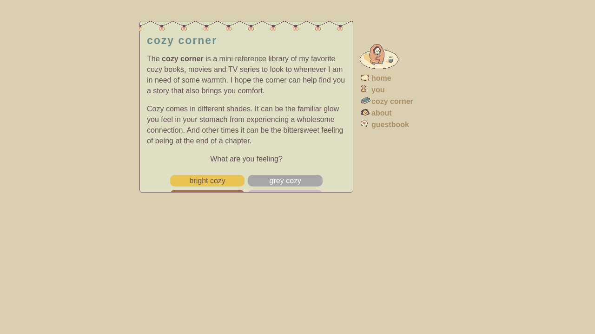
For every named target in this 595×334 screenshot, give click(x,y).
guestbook (390, 124)
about (381, 113)
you (377, 90)
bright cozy (207, 181)
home (381, 78)
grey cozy (285, 181)
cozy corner (392, 101)
